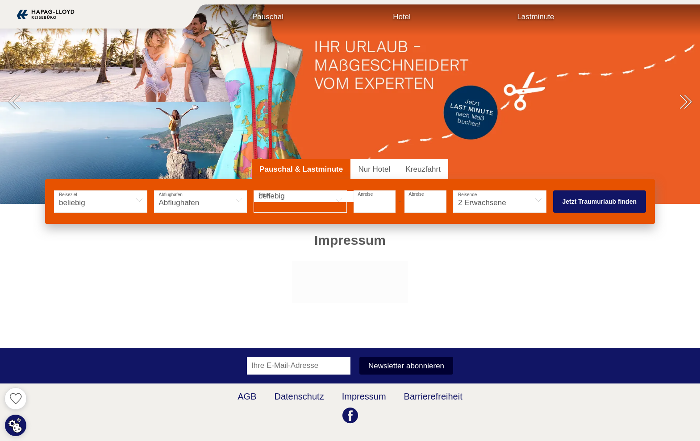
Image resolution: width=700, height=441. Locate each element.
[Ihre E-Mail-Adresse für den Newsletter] (298, 366)
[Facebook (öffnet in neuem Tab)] (350, 416)
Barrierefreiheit (433, 396)
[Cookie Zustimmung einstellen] (15, 425)
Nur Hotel (374, 169)
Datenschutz (299, 396)
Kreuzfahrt (422, 169)
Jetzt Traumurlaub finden (599, 201)
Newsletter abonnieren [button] (406, 366)
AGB (247, 396)
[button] (14, 102)
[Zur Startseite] (45, 14)
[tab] (301, 169)
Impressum (364, 396)
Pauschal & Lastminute (301, 169)
